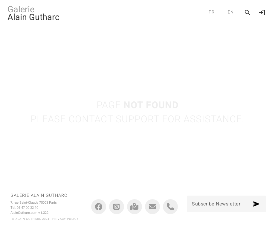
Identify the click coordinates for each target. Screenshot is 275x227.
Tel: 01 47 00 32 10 (24, 207)
